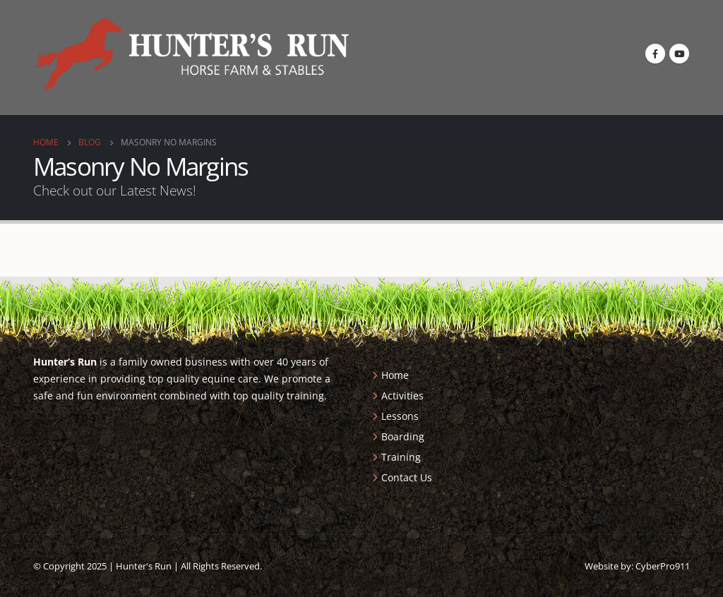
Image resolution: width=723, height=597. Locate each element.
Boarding (402, 436)
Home (395, 375)
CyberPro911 (662, 566)
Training (401, 457)
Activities (402, 395)
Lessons (400, 416)
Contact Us (406, 477)
